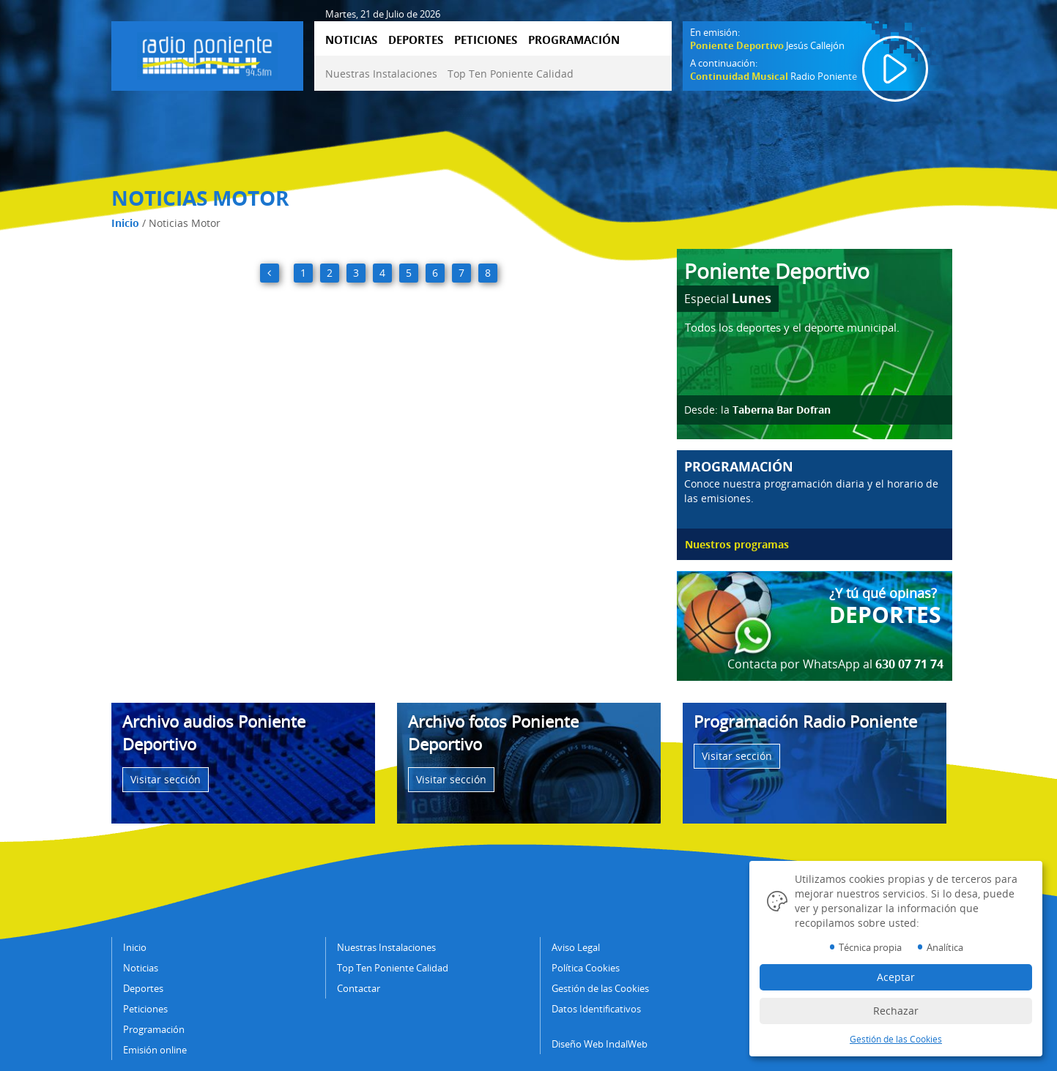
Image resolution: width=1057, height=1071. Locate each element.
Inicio (125, 223)
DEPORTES (415, 39)
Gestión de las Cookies (600, 988)
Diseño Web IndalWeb (600, 1044)
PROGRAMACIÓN (574, 39)
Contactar (358, 988)
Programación (154, 1029)
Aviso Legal (576, 947)
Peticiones (145, 1008)
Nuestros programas (737, 544)
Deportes (143, 988)
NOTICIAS (351, 39)
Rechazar (896, 1011)
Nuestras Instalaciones (381, 74)
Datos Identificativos (596, 1008)
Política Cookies (586, 967)
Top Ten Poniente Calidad (511, 74)
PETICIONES (485, 39)
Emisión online (155, 1049)
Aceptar (896, 977)
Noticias (140, 967)
